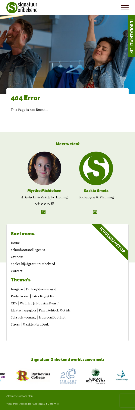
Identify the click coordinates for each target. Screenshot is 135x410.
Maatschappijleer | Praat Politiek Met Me (41, 310)
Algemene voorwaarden (19, 396)
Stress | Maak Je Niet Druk (30, 324)
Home (15, 243)
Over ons (17, 257)
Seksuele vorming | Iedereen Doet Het (38, 317)
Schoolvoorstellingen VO (29, 250)
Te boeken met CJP (131, 36)
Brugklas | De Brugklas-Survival (33, 289)
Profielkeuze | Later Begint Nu (32, 296)
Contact (16, 271)
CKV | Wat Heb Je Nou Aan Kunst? (35, 303)
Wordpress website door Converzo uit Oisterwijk (32, 404)
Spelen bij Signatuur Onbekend (33, 264)
